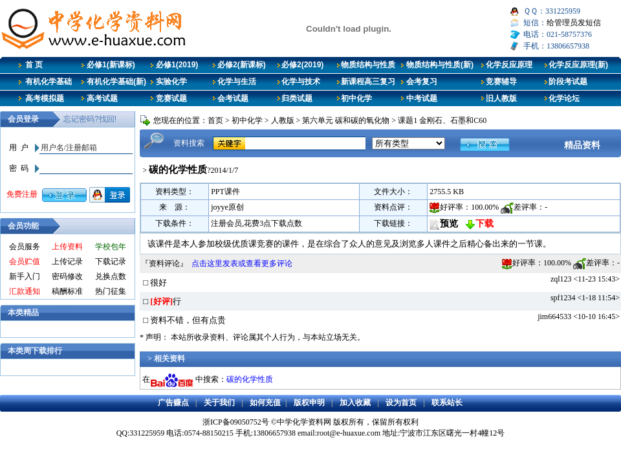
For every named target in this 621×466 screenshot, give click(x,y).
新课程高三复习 (368, 81)
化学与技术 (300, 81)
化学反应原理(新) (578, 64)
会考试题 (232, 98)
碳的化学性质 (249, 379)
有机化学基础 (48, 81)
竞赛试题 (171, 98)
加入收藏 (355, 402)
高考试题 (102, 98)
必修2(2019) (302, 64)
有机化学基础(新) (116, 81)
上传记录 (67, 261)
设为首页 (401, 402)
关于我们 (219, 402)
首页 (215, 120)
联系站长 (447, 402)
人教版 (282, 120)
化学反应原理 (509, 64)
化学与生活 (236, 81)
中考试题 (421, 98)
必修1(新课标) (111, 64)
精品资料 (582, 145)
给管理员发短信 (574, 22)
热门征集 (110, 291)
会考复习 (421, 81)
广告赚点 (173, 402)
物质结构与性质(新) (440, 64)
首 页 (34, 64)
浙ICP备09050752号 (235, 422)
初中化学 (356, 98)
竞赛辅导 (501, 81)
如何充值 (265, 402)
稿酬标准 (67, 291)
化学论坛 (564, 98)
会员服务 (24, 246)
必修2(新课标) (241, 64)
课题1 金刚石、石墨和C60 (442, 120)
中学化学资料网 (304, 422)
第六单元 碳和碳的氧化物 (345, 120)
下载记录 (110, 261)
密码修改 (67, 276)
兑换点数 (110, 276)
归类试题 (296, 98)
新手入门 (24, 276)
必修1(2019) (177, 64)
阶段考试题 (568, 81)
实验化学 (171, 81)
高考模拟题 (44, 98)
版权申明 (309, 402)
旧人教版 (501, 98)
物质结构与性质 (368, 64)
